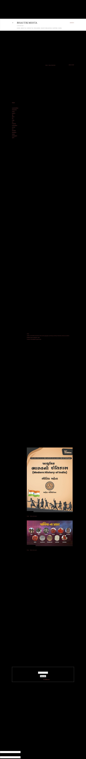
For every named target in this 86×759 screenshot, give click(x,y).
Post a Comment (52, 65)
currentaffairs (15, 108)
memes (14, 123)
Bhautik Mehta (27, 22)
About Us (23, 28)
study (13, 134)
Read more (71, 64)
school (13, 127)
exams (13, 113)
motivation (14, 125)
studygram (14, 135)
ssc (13, 129)
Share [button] (46, 65)
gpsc (13, 116)
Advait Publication (46, 28)
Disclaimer (37, 28)
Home (18, 28)
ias (12, 118)
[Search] (72, 22)
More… (60, 28)
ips (12, 122)
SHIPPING (55, 28)
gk (12, 115)
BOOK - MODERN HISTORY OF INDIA (59, 61)
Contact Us (30, 28)
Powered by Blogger (43, 715)
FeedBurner (46, 679)
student (14, 130)
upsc (13, 137)
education (14, 109)
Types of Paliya (33, 548)
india (13, 120)
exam (13, 111)
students (14, 132)
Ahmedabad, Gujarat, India (36, 339)
